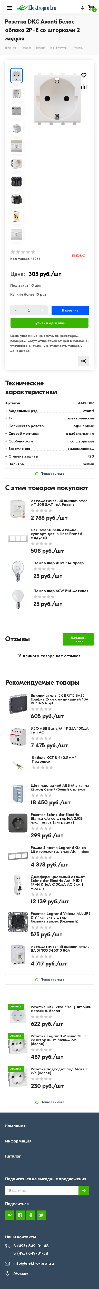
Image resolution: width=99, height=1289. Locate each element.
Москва (16, 1273)
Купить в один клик (49, 323)
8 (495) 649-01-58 (26, 1253)
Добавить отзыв (78, 639)
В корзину (70, 310)
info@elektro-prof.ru (29, 1263)
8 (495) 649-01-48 (27, 1246)
